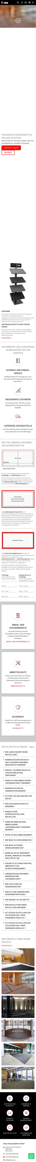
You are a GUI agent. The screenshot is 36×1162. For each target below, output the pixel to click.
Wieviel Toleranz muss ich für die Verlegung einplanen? (16, 772)
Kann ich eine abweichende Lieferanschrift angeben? (17, 781)
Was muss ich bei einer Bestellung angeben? (14, 906)
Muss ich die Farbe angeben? (17, 835)
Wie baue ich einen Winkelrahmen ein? (13, 846)
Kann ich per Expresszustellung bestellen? (13, 814)
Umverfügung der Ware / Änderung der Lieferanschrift (16, 876)
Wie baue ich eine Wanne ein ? (18, 840)
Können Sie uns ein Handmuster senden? (14, 789)
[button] (18, 2)
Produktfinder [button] (11, 148)
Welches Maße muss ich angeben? (15, 805)
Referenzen (7, 946)
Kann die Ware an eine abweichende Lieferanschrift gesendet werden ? (17, 826)
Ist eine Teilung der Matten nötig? (17, 797)
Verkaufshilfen (6, 338)
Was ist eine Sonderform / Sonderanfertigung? (16, 893)
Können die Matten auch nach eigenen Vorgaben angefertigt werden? (16, 762)
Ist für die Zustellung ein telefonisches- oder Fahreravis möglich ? (17, 915)
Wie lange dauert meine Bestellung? (15, 753)
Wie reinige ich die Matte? (16, 899)
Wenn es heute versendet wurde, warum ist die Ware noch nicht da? (17, 855)
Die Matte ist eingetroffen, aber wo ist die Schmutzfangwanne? (17, 866)
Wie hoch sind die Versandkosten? (12, 885)
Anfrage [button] (8, 152)
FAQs (31, 747)
